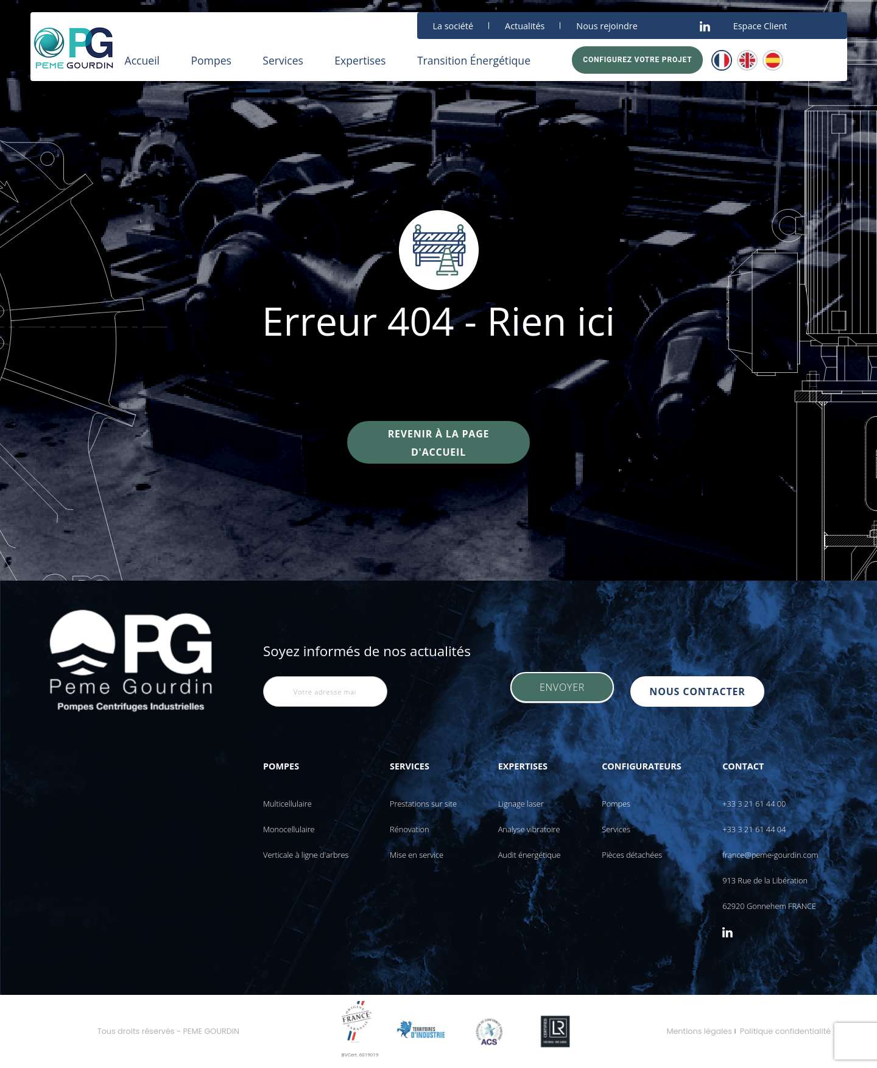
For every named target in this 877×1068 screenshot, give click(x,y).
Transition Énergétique (473, 60)
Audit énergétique (529, 854)
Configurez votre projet (637, 59)
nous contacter (701, 691)
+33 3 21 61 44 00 (754, 803)
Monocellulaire (289, 829)
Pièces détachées (632, 854)
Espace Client (760, 26)
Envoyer (562, 691)
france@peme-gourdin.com (770, 854)
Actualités (524, 26)
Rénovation (409, 829)
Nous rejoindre (606, 26)
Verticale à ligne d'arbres (306, 854)
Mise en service (416, 854)
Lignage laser (521, 803)
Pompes (211, 60)
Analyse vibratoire (529, 829)
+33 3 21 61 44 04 (754, 829)
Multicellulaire (287, 803)
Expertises (360, 60)
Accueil (142, 60)
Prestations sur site (423, 803)
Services (282, 60)
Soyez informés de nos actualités (367, 651)
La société (453, 26)
